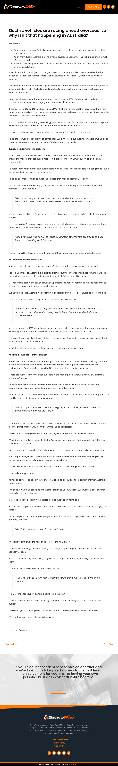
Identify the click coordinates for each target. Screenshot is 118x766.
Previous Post (11, 644)
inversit (75, 764)
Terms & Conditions (59, 740)
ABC (26, 630)
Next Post (109, 644)
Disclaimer (59, 746)
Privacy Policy (59, 743)
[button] (79, 7)
